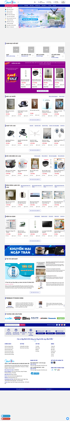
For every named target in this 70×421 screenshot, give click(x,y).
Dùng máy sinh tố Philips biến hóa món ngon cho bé (55, 322)
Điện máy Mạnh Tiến (60, 376)
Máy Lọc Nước (12, 11)
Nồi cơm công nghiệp (52, 176)
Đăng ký (37, 392)
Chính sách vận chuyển (9, 395)
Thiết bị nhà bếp (12, 23)
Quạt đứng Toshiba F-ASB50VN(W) (34, 163)
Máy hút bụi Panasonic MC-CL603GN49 (58, 272)
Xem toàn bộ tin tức (35, 332)
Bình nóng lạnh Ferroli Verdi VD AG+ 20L (46, 223)
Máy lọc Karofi (61, 98)
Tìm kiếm (37, 389)
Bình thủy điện (37, 237)
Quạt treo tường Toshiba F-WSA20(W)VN (22, 163)
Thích (22, 86)
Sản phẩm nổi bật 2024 (11, 25)
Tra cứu (49, 2)
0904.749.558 (40, 376)
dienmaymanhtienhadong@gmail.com (14, 418)
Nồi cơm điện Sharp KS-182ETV (22, 192)
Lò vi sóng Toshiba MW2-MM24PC (47, 252)
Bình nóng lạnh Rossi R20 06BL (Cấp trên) (22, 223)
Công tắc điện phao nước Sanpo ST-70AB (59, 252)
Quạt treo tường (45, 127)
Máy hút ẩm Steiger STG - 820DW (10, 252)
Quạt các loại (12, 7)
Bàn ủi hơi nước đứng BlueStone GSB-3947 (25, 82)
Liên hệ (54, 5)
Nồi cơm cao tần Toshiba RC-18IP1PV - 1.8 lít (10, 192)
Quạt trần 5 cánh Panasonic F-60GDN (34, 143)
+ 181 (16, 52)
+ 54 (31, 52)
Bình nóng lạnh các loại (12, 18)
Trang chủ (21, 5)
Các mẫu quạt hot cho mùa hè (51, 315)
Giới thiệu (26, 5)
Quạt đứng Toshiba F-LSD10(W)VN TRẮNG (58, 163)
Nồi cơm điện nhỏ (61, 176)
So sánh (28, 86)
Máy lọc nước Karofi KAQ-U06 (58, 114)
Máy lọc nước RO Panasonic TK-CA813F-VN (46, 114)
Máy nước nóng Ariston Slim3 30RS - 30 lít (34, 223)
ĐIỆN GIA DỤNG (10, 237)
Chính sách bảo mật (8, 392)
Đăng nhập (38, 390)
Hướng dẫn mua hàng (24, 389)
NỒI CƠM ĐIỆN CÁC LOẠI (13, 177)
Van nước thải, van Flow (34, 112)
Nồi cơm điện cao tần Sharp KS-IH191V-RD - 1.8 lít (36, 82)
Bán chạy (31, 5)
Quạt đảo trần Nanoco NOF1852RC (10, 143)
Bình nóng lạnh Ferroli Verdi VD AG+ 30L (58, 223)
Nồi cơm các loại (12, 9)
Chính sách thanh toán (9, 394)
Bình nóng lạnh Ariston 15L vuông (25, 207)
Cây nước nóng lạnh (12, 16)
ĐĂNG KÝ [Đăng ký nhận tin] (22, 367)
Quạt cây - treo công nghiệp (54, 127)
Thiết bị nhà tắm (12, 20)
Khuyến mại (37, 5)
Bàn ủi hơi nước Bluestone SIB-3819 (22, 252)
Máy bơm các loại (12, 21)
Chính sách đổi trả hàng (9, 397)
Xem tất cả (62, 127)
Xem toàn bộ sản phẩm (43, 93)
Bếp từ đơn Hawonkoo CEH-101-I (34, 272)
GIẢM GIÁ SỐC (12, 65)
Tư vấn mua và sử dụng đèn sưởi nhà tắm (53, 308)
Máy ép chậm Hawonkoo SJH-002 (47, 272)
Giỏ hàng (37, 394)
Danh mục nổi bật (12, 45)
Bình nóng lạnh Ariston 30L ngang (59, 207)
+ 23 (46, 52)
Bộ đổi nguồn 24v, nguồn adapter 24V (23, 114)
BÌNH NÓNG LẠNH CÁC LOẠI (13, 207)
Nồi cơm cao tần (37, 176)
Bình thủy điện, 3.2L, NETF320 (10, 272)
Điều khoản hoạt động (24, 390)
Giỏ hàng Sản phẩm (57, 2)
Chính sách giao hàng (9, 389)
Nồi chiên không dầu (12, 14)
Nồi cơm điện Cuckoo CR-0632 (34, 192)
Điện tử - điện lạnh (12, 27)
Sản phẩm (44, 5)
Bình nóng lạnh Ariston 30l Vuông (48, 207)
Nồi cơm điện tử (44, 176)
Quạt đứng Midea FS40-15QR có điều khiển (10, 163)
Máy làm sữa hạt (44, 237)
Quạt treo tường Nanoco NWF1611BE (59, 143)
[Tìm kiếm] (34, 2)
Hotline (42, 2)
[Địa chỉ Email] (15, 368)
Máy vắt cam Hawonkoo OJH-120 (22, 272)
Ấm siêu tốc (51, 237)
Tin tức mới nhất (12, 298)
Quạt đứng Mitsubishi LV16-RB (46, 163)
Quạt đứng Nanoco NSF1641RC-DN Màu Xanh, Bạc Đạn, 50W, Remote (48, 82)
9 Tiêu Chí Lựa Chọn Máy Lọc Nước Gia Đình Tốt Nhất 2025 (19, 322)
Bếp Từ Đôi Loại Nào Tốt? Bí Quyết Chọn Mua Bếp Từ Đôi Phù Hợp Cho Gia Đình (55, 302)
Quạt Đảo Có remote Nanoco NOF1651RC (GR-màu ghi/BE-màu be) (59, 82)
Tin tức (49, 5)
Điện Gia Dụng (12, 12)
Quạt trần (31, 127)
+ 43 (61, 52)
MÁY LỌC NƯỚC (11, 98)
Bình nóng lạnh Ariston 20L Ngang (36, 207)
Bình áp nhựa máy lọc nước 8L (10, 114)
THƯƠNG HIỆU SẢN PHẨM (14, 353)
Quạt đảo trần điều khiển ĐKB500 (23, 143)
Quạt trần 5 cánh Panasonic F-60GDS (46, 143)
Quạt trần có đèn (38, 127)
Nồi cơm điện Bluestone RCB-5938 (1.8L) (59, 192)
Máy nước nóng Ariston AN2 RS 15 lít (10, 223)
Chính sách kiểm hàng (9, 390)
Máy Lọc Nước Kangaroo (53, 98)
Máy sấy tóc (57, 237)
